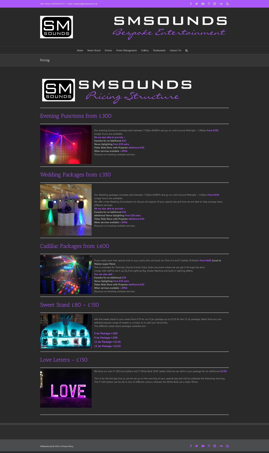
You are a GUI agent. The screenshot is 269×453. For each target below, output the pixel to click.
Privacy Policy (67, 446)
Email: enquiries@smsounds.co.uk (82, 3)
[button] (186, 50)
